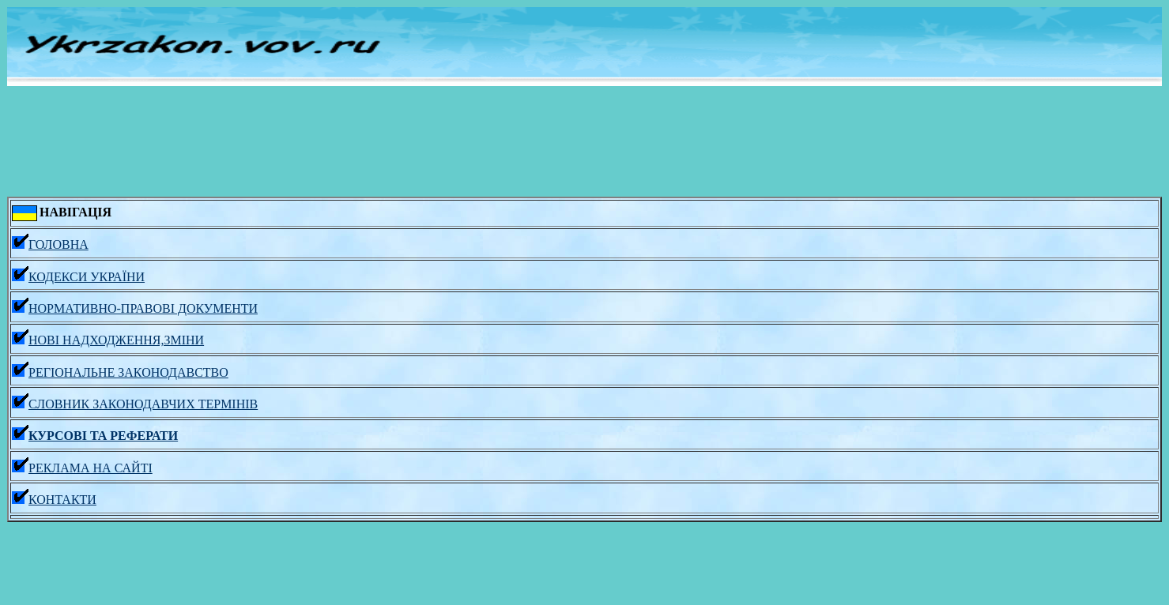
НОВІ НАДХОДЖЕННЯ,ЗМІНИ (108, 340)
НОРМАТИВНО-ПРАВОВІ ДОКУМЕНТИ (135, 308)
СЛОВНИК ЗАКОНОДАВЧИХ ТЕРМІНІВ (135, 404)
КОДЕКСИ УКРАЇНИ (78, 277)
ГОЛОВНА (50, 244)
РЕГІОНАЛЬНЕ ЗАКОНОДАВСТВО (120, 372)
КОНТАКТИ (54, 499)
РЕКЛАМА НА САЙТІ (82, 468)
